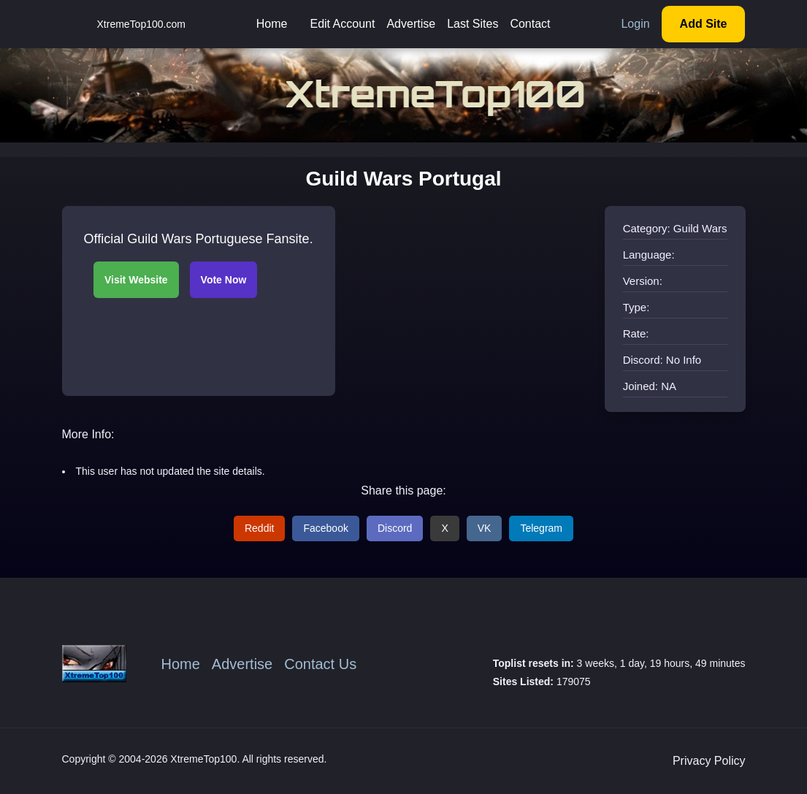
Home (272, 24)
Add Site (703, 24)
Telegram (541, 528)
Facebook (325, 528)
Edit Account (342, 24)
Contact (530, 24)
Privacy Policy (709, 761)
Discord (395, 528)
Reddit (259, 528)
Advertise (410, 24)
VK (485, 528)
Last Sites (472, 24)
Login (635, 24)
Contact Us (320, 664)
